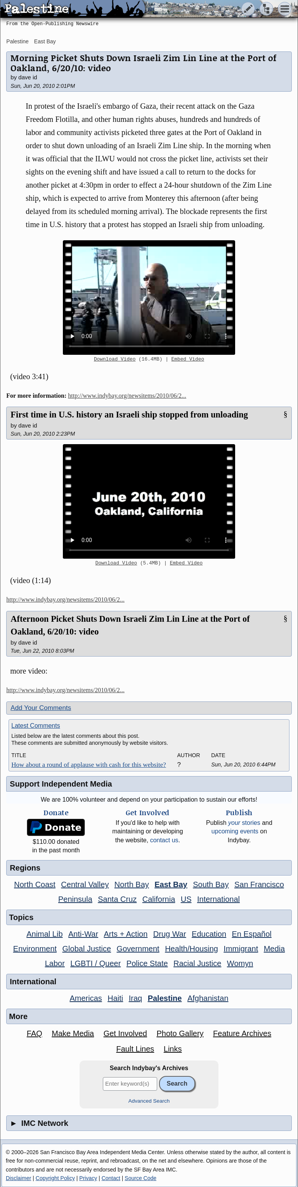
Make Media (73, 1033)
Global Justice (86, 948)
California (158, 899)
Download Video (115, 359)
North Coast (34, 884)
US (186, 899)
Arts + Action (126, 934)
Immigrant (241, 948)
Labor (55, 963)
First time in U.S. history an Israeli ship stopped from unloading (129, 414)
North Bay (131, 884)
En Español (252, 934)
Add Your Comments (40, 708)
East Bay (45, 41)
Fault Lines (135, 1049)
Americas (85, 998)
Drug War (169, 934)
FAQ (34, 1033)
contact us (164, 840)
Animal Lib (44, 934)
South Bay (211, 884)
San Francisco (259, 884)
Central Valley (85, 884)
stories (244, 822)
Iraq (135, 998)
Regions (25, 868)
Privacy (88, 1178)
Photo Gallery (179, 1033)
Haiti (115, 998)
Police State (147, 963)
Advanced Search (149, 1101)
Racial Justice (197, 963)
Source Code (140, 1178)
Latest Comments (35, 725)
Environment (35, 948)
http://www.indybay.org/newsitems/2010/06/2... (127, 395)
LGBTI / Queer (95, 963)
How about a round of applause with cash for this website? (88, 764)
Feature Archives (242, 1033)
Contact (111, 1178)
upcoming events (234, 831)
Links (173, 1049)
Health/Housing (191, 948)
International (218, 899)
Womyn (240, 963)
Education (209, 934)
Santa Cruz (117, 899)
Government (138, 948)
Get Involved (125, 1033)
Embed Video (188, 359)
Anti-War (83, 934)
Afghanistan (208, 998)
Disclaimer (18, 1178)
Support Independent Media (61, 784)
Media (274, 948)
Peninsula (75, 899)
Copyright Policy (55, 1178)
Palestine (17, 41)
